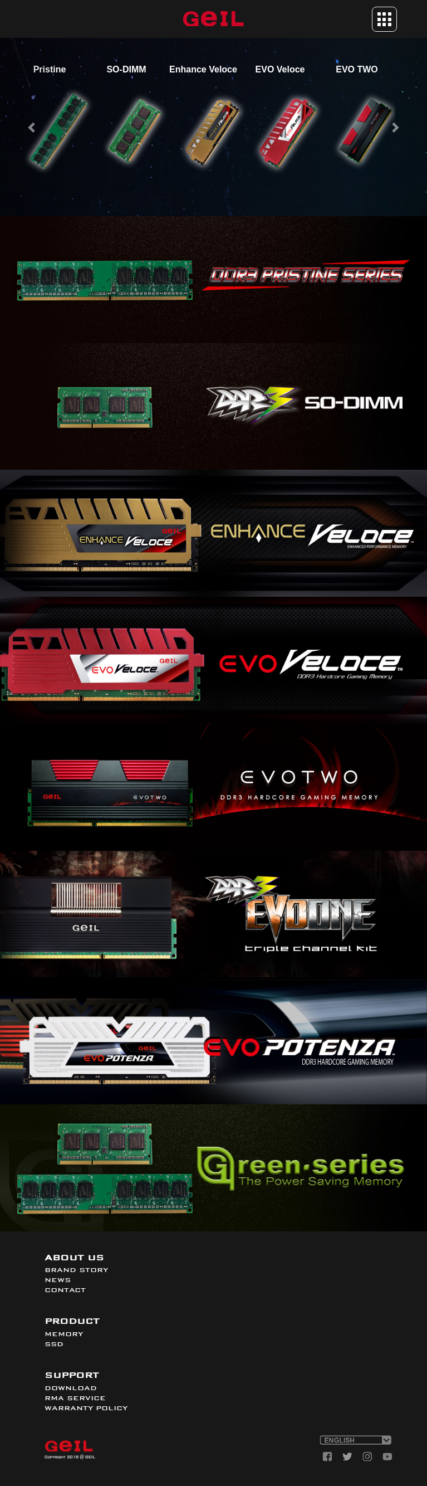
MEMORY (64, 1333)
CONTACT (65, 1289)
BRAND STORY (76, 1269)
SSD (54, 1343)
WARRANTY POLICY (86, 1408)
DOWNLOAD (71, 1387)
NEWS (58, 1279)
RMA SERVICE (75, 1398)
